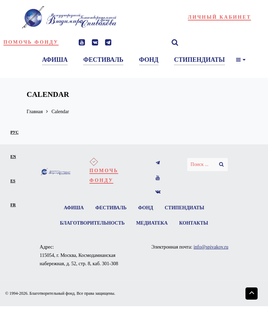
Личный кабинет (219, 17)
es (12, 181)
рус (14, 132)
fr (13, 205)
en (13, 156)
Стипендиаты (184, 207)
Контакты (193, 223)
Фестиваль (111, 207)
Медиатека (152, 223)
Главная (35, 111)
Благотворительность (92, 223)
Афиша (74, 207)
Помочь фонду (31, 42)
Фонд (145, 207)
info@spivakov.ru (210, 247)
